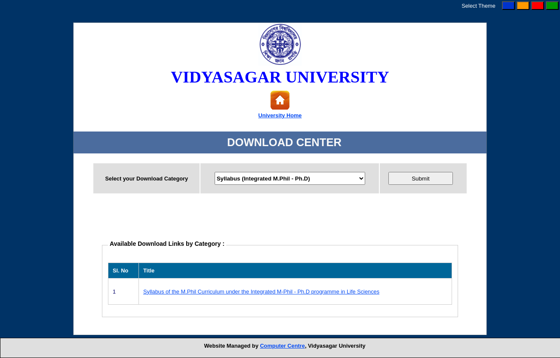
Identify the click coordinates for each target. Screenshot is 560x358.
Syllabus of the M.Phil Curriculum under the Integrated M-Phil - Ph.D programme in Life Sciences (261, 291)
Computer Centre (282, 346)
